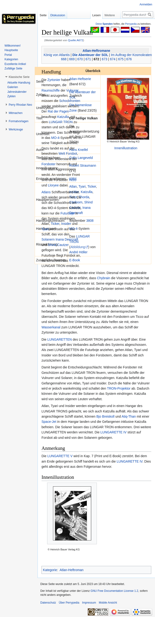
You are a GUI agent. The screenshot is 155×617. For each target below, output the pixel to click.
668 (63, 59)
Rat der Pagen (58, 111)
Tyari (82, 186)
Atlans (46, 192)
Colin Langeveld (81, 158)
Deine (104, 24)
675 (121, 59)
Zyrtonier (53, 80)
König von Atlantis (57, 55)
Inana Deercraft (67, 239)
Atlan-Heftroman (71, 570)
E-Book (74, 260)
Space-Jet (49, 421)
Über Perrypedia (69, 602)
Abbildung (77, 247)
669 (72, 59)
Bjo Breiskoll (105, 416)
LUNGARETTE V (59, 456)
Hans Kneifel (78, 150)
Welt (61, 153)
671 (88, 59)
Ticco (72, 180)
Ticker (91, 186)
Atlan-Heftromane (96, 50)
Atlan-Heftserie (80, 79)
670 (80, 59)
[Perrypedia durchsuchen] (137, 14)
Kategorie (50, 570)
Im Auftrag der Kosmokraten (131, 55)
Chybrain (103, 278)
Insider (66, 224)
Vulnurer (72, 90)
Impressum (89, 602)
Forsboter (49, 164)
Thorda (84, 197)
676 (129, 59)
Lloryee (53, 185)
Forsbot (71, 153)
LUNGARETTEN (59, 339)
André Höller (78, 252)
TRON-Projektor (118, 388)
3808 (90, 220)
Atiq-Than (128, 416)
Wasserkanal (51, 327)
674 (112, 59)
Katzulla (86, 192)
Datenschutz (48, 602)
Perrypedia (131, 24)
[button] (19, 77)
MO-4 (55, 138)
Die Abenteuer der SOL (90, 55)
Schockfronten (69, 101)
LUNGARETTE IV (113, 432)
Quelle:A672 (75, 40)
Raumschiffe (51, 90)
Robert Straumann (82, 165)
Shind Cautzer (58, 245)
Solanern (48, 239)
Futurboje (67, 213)
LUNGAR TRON (61, 122)
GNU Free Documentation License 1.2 (114, 591)
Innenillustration (125, 148)
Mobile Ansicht (108, 602)
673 (104, 59)
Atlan (73, 186)
